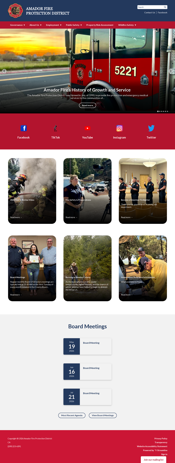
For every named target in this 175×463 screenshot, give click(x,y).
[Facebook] (24, 131)
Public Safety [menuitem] (72, 25)
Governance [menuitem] (16, 25)
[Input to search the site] (152, 7)
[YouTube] (87, 131)
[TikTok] (55, 131)
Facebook (162, 12)
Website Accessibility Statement (152, 446)
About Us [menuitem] (34, 25)
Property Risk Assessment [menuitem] (99, 25)
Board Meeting (91, 342)
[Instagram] (119, 131)
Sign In (164, 454)
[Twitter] (151, 131)
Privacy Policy (160, 438)
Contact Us (149, 12)
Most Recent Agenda (71, 415)
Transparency (161, 442)
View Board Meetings (103, 415)
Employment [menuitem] (52, 25)
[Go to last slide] (4, 71)
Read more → (16, 217)
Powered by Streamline (155, 450)
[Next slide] (170, 71)
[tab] (158, 111)
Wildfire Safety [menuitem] (126, 25)
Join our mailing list (154, 459)
